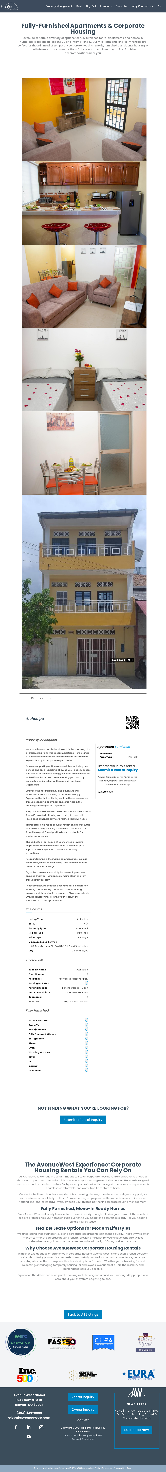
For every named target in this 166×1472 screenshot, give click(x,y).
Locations (106, 6)
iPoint (130, 1468)
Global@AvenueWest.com (29, 1417)
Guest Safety (71, 1435)
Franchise (121, 6)
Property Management (59, 6)
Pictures (37, 698)
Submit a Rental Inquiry (118, 770)
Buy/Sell (91, 6)
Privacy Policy (88, 1435)
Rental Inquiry (82, 1397)
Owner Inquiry (83, 1409)
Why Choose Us (141, 6)
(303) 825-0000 (29, 1413)
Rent (79, 6)
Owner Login (83, 1419)
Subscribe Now (136, 1429)
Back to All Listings (83, 1314)
